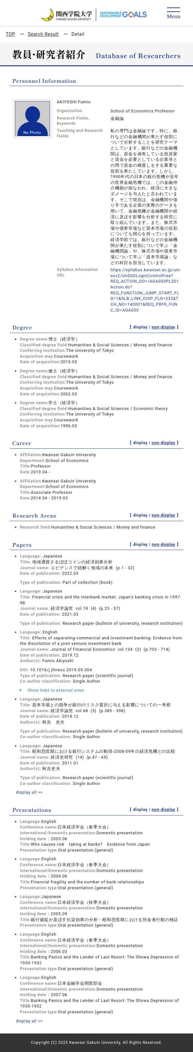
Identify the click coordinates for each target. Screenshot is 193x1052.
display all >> (29, 792)
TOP (10, 34)
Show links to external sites (52, 690)
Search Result (43, 34)
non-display (163, 327)
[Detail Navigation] (173, 13)
